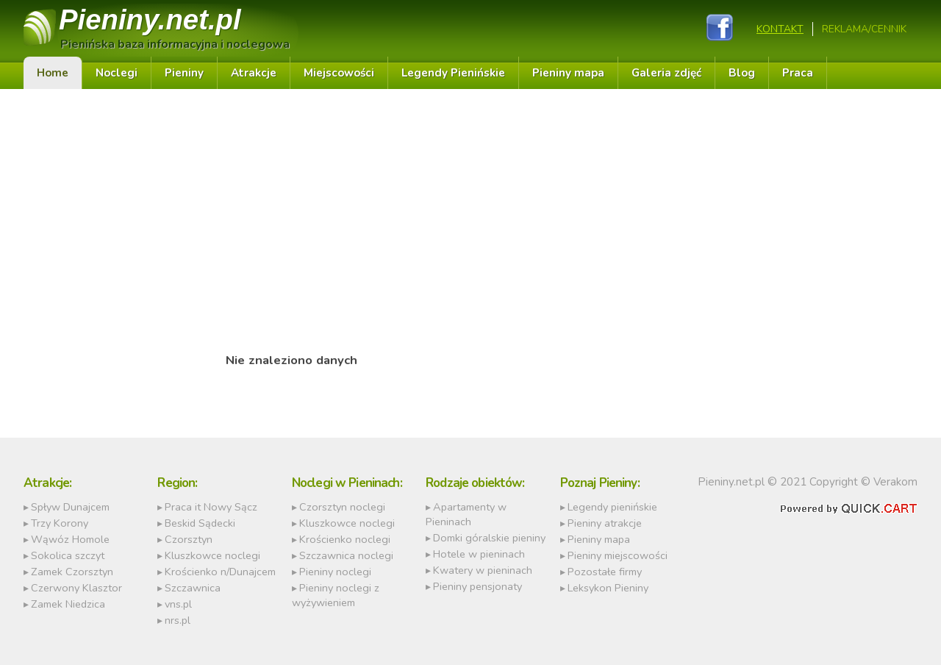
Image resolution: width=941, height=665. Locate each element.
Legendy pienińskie (612, 506)
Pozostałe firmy (605, 571)
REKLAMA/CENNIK (864, 29)
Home (52, 72)
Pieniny (150, 19)
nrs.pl (177, 620)
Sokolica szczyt (67, 555)
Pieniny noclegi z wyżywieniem (335, 595)
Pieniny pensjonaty (477, 586)
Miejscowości (339, 72)
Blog (742, 72)
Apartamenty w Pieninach (466, 514)
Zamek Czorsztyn (72, 571)
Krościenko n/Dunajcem (220, 571)
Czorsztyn (188, 539)
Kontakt (780, 29)
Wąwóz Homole (70, 539)
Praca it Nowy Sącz (211, 506)
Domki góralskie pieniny (489, 537)
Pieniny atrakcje (605, 523)
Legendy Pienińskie (453, 72)
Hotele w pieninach (479, 554)
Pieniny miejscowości (618, 555)
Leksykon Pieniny (608, 587)
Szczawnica (193, 587)
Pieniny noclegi (335, 571)
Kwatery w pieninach (482, 570)
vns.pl (178, 604)
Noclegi (116, 72)
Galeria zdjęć (666, 72)
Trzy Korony (59, 523)
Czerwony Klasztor (76, 587)
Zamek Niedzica (68, 604)
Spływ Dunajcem (70, 506)
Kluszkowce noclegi (212, 555)
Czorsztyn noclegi (342, 506)
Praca (797, 72)
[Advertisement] (291, 207)
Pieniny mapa (568, 72)
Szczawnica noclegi (346, 555)
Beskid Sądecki (200, 523)
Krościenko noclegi (344, 539)
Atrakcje (253, 72)
